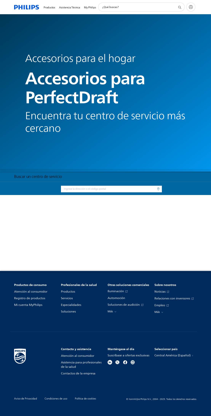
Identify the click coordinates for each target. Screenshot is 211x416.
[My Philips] (190, 7)
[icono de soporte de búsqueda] (179, 7)
